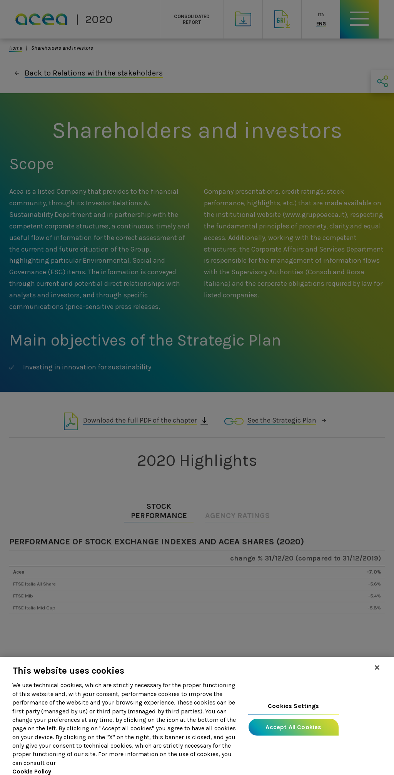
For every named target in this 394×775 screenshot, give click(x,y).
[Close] (377, 672)
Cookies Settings (293, 711)
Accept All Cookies (293, 732)
